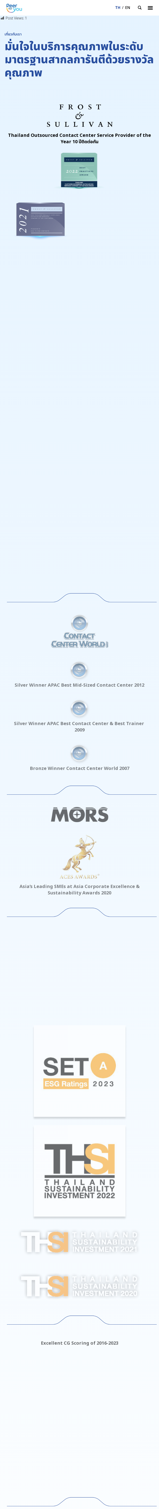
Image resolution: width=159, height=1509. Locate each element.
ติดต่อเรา (11, 1412)
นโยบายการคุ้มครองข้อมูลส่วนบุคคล (31, 1426)
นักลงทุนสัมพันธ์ (17, 1419)
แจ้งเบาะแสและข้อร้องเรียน (24, 1433)
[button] (150, 8)
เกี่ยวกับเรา (13, 1405)
